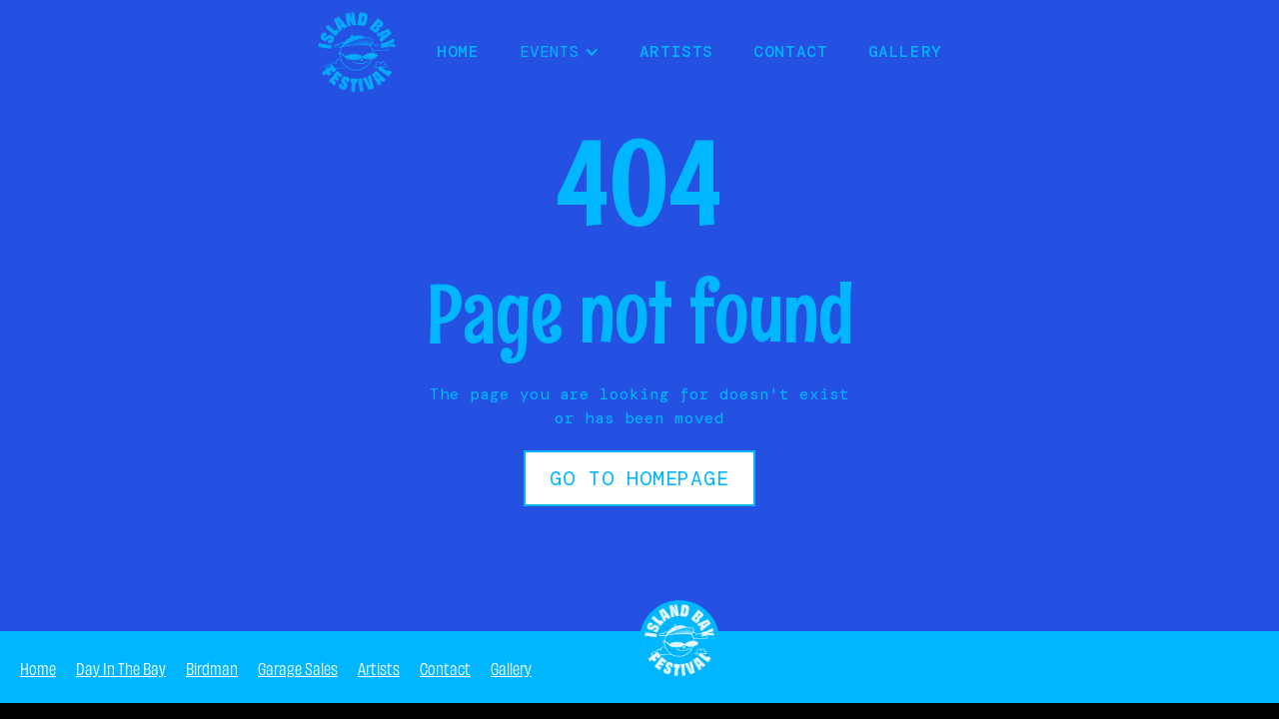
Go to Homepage (639, 478)
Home (38, 667)
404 (1244, 666)
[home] (357, 52)
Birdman (212, 667)
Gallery (905, 51)
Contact (790, 51)
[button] (560, 52)
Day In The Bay (121, 667)
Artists (676, 51)
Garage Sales (298, 667)
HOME (458, 51)
